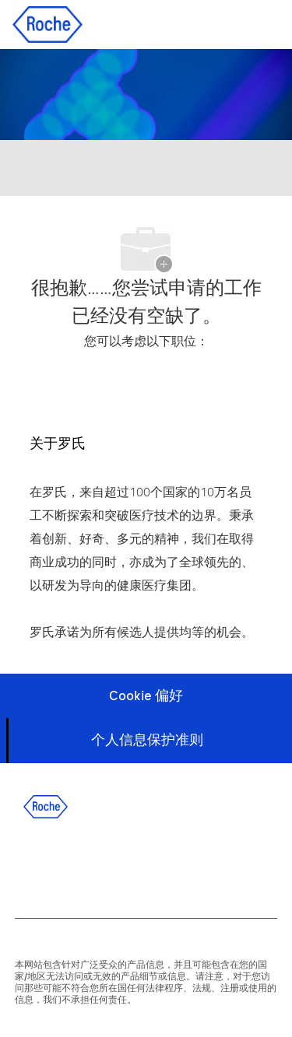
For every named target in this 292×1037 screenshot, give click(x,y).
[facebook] (27, 864)
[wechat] (195, 864)
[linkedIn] (69, 864)
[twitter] (111, 864)
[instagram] (153, 864)
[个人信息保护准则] (147, 740)
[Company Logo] (47, 23)
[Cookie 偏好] (146, 696)
